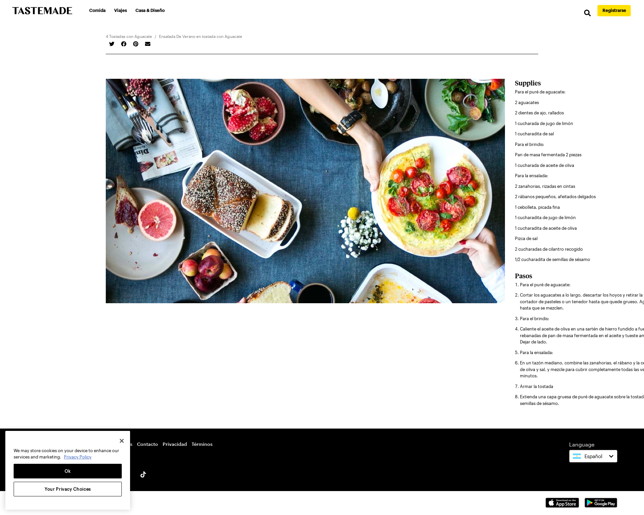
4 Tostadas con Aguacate (129, 36)
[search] (587, 13)
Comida (97, 10)
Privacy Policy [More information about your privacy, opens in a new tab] (77, 456)
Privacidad (175, 444)
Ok (68, 471)
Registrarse (614, 10)
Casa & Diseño (150, 10)
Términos (202, 444)
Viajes (120, 10)
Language (581, 444)
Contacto (147, 444)
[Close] (121, 441)
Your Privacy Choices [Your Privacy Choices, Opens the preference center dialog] (68, 489)
